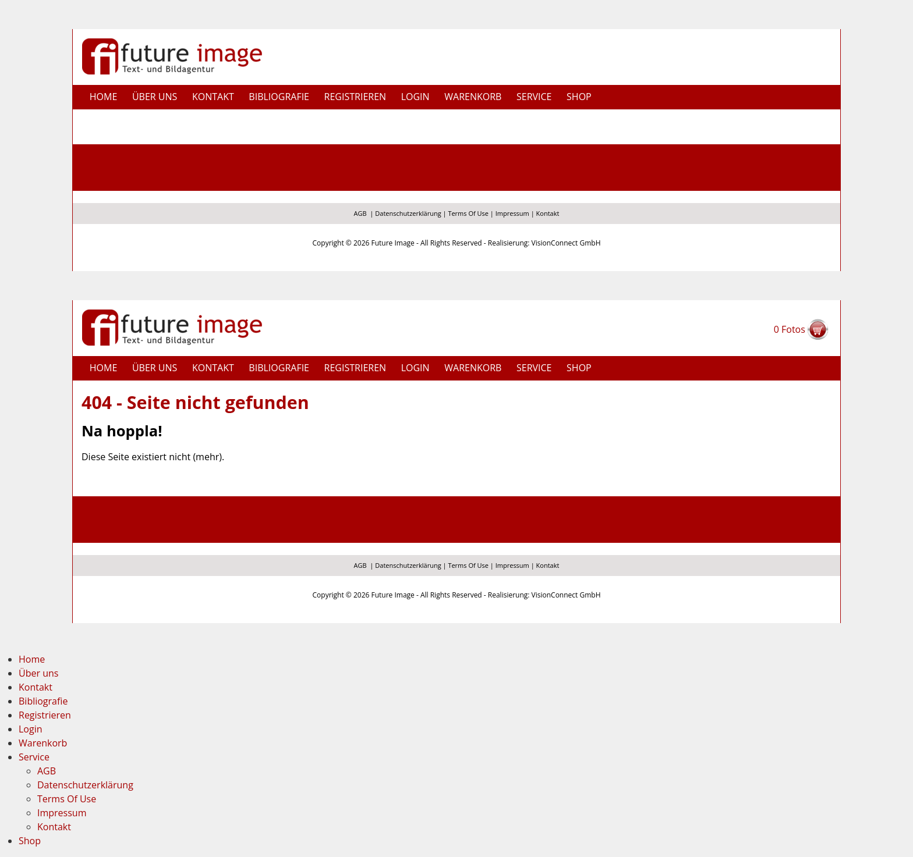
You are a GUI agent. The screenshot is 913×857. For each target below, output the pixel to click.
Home (104, 96)
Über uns (154, 96)
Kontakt (213, 96)
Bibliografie (279, 96)
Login (415, 96)
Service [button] (534, 96)
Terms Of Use (468, 213)
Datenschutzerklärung (408, 213)
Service (34, 757)
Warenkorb (472, 96)
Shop (579, 96)
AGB (360, 213)
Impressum (512, 213)
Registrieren (355, 96)
